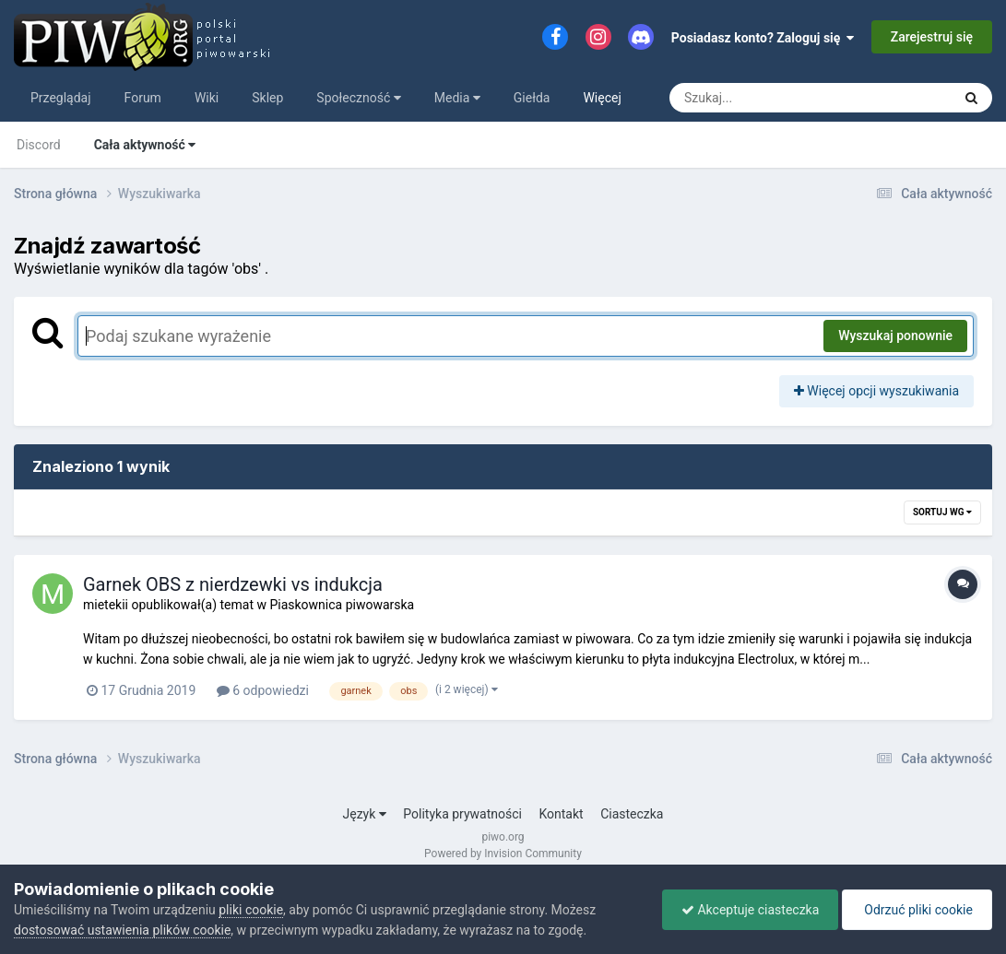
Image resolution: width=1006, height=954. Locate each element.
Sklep (267, 97)
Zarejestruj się (932, 36)
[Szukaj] (768, 97)
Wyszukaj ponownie (895, 335)
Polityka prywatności (462, 814)
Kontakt (561, 814)
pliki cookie (251, 909)
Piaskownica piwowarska (341, 604)
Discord (39, 144)
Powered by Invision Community (503, 853)
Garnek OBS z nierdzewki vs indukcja (233, 584)
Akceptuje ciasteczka (750, 909)
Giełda (532, 97)
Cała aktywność (145, 144)
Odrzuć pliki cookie (917, 909)
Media (457, 97)
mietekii (105, 604)
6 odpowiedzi (263, 690)
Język (364, 814)
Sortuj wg (942, 512)
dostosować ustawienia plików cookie (122, 930)
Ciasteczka (631, 814)
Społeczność (358, 97)
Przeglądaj (60, 97)
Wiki (207, 97)
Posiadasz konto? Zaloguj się (763, 37)
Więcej (602, 97)
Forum (142, 97)
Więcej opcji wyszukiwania (876, 390)
